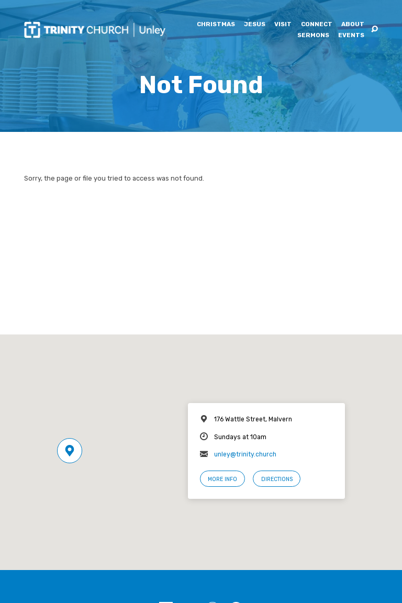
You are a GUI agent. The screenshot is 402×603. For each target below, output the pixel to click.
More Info (222, 479)
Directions (277, 479)
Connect (316, 24)
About (352, 24)
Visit (283, 24)
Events (351, 35)
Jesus (254, 24)
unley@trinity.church (245, 454)
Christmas (216, 24)
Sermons (313, 35)
